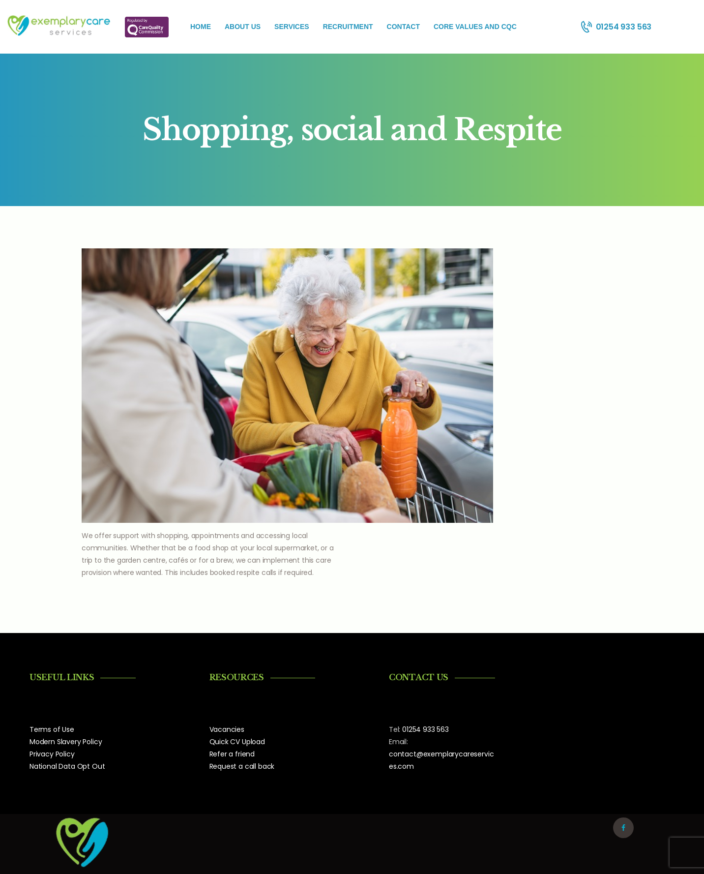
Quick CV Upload (237, 742)
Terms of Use (51, 729)
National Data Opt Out (67, 766)
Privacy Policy (52, 754)
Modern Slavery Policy (65, 742)
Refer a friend (232, 754)
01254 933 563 (425, 729)
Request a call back (242, 766)
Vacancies (226, 729)
